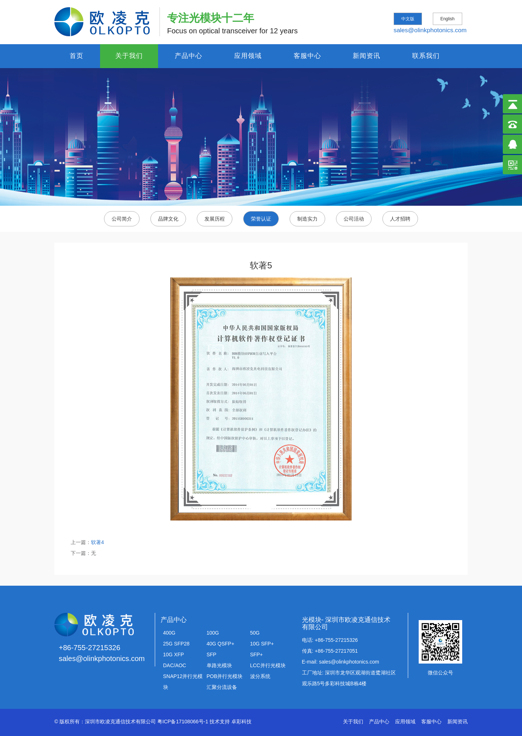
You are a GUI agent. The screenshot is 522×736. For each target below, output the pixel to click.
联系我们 (426, 55)
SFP (211, 654)
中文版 (407, 18)
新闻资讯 (366, 55)
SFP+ (256, 654)
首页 (76, 55)
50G (255, 633)
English (447, 18)
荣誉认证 (261, 219)
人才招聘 (400, 219)
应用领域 (248, 55)
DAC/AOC (174, 665)
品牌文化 (168, 219)
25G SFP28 (176, 644)
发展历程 (214, 219)
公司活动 (354, 219)
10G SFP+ (262, 644)
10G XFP (173, 654)
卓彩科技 (241, 721)
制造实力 (307, 219)
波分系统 (260, 676)
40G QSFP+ (221, 644)
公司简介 (122, 219)
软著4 (97, 542)
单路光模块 (219, 665)
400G (169, 633)
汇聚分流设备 (222, 687)
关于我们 (129, 55)
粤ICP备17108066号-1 (182, 721)
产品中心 (188, 55)
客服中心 (307, 55)
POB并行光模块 (225, 676)
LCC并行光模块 (268, 665)
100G (213, 633)
